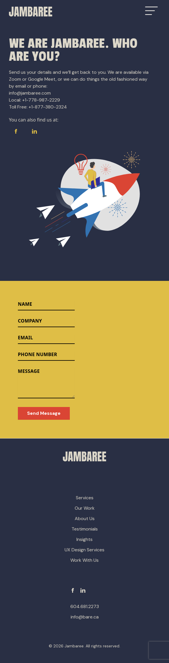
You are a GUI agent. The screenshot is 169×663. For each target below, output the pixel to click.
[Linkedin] (83, 590)
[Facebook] (72, 590)
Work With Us (84, 560)
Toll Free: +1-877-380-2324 (38, 107)
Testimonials (85, 529)
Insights (84, 539)
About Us (85, 518)
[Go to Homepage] (30, 11)
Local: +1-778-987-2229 (34, 100)
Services (84, 498)
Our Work (85, 508)
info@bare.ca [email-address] (85, 617)
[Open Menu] (151, 10)
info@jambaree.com (30, 93)
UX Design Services (84, 550)
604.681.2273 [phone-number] (84, 606)
